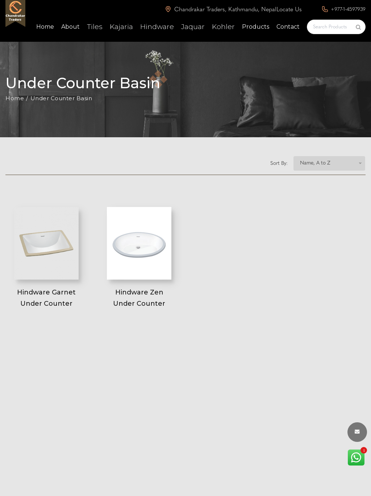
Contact (288, 26)
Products (255, 26)
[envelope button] (357, 432)
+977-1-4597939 (344, 9)
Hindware (157, 27)
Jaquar (193, 27)
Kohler (223, 27)
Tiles (95, 27)
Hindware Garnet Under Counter (46, 298)
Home (45, 26)
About (70, 26)
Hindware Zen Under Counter (139, 298)
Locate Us (289, 10)
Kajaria (121, 27)
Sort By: (279, 163)
